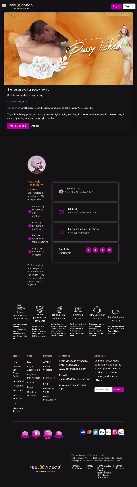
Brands (31, 382)
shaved (85, 114)
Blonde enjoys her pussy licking (28, 89)
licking (43, 114)
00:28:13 (22, 101)
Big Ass (78, 108)
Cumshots (55, 108)
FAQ (15, 362)
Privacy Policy (89, 467)
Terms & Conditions (76, 467)
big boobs (58, 114)
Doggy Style (88, 108)
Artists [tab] (35, 125)
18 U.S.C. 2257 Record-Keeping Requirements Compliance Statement (104, 472)
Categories (18, 381)
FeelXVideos (111, 360)
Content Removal (120, 467)
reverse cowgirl (116, 114)
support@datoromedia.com (75, 379)
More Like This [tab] (18, 125)
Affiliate (47, 362)
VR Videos (18, 390)
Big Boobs (35, 108)
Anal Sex (25, 108)
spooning (19, 118)
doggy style (39, 118)
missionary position (98, 114)
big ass (67, 114)
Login (15, 403)
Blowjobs (45, 108)
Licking (70, 108)
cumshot (50, 118)
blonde (49, 114)
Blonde (63, 108)
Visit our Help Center (79, 232)
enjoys (25, 114)
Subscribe (118, 390)
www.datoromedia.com (72, 368)
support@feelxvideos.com (82, 212)
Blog (45, 384)
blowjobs (76, 114)
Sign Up (129, 6)
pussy (36, 114)
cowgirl (10, 118)
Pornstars (18, 386)
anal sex (29, 118)
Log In (116, 6)
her (30, 114)
